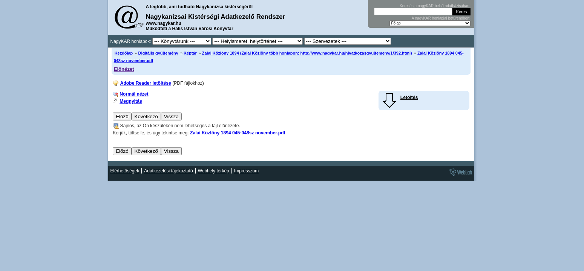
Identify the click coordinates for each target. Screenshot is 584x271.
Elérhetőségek (124, 171)
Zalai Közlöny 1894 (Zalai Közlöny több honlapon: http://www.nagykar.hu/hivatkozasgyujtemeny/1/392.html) (307, 53)
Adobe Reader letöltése (145, 83)
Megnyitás (131, 101)
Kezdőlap (124, 53)
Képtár (190, 53)
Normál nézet (134, 94)
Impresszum (246, 171)
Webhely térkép (213, 171)
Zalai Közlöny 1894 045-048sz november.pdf (237, 133)
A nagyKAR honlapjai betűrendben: (441, 18)
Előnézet (124, 69)
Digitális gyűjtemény (158, 53)
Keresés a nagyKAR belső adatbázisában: (435, 6)
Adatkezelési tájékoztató (168, 171)
